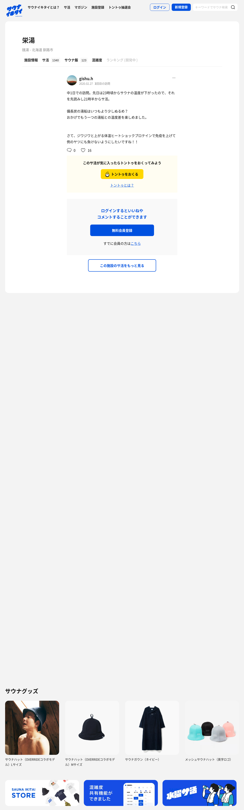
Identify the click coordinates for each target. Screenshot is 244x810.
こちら (136, 243)
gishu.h (86, 78)
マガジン (80, 7)
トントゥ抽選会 (119, 7)
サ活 (67, 7)
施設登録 (97, 7)
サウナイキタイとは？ (44, 7)
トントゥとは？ (122, 185)
